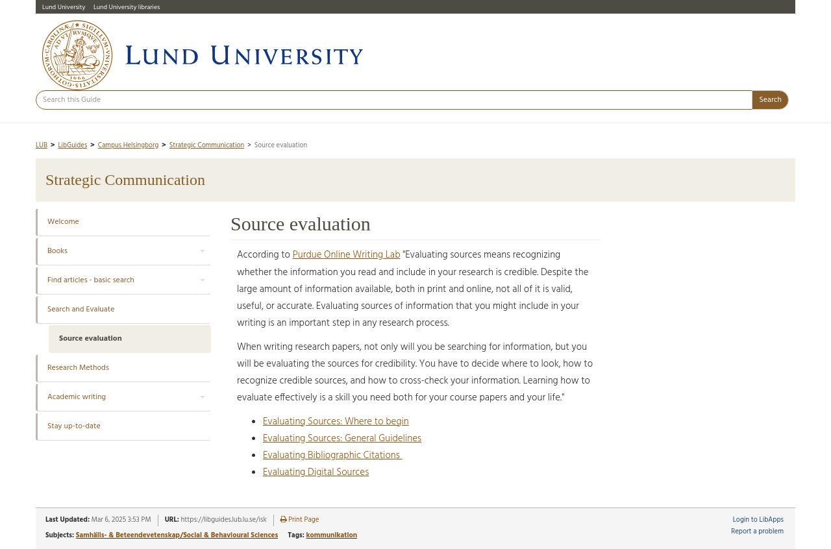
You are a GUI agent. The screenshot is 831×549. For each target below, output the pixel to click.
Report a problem (757, 531)
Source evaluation (90, 338)
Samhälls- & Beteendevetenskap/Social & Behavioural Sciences (177, 535)
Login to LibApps (758, 520)
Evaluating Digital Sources (316, 472)
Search (770, 99)
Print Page (299, 520)
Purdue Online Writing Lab (347, 255)
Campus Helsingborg (128, 145)
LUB (41, 145)
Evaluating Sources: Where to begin (336, 422)
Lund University (63, 7)
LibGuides (72, 145)
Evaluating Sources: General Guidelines (342, 438)
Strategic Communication (206, 145)
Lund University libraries (126, 7)
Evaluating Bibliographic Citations (333, 455)
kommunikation (331, 535)
